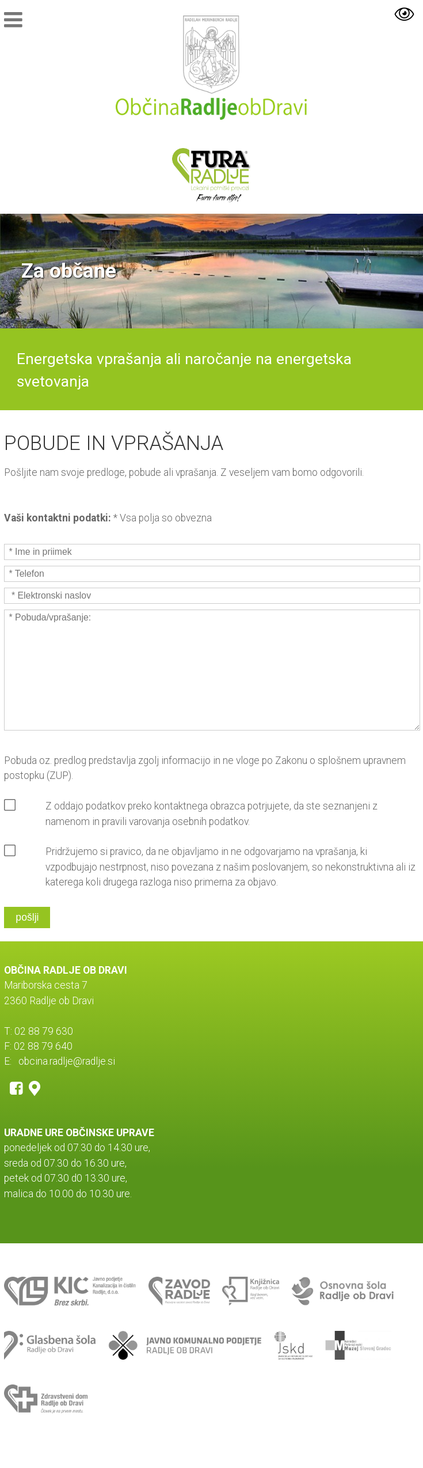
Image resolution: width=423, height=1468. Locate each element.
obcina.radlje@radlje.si (66, 1061)
